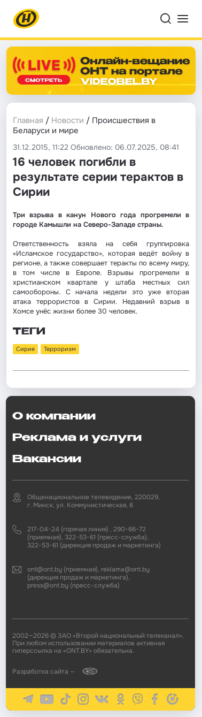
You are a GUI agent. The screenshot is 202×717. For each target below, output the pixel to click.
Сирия (25, 349)
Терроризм (60, 349)
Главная (28, 120)
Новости (67, 120)
